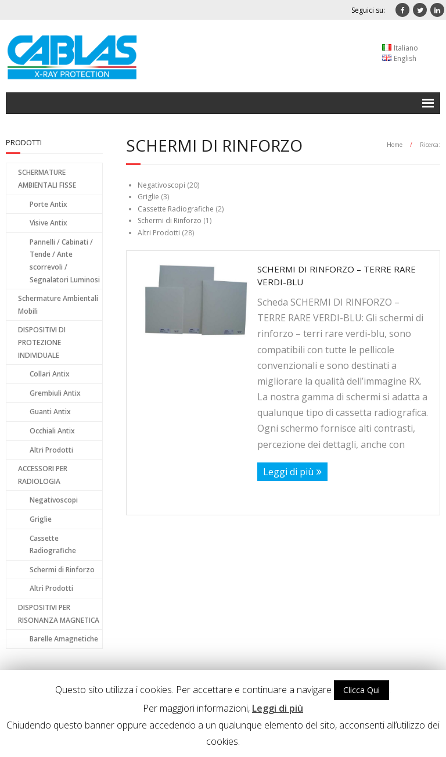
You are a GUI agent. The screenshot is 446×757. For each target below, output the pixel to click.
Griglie (148, 197)
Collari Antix (50, 374)
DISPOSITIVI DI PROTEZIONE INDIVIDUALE (42, 342)
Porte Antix (48, 204)
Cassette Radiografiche (176, 209)
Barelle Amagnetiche (64, 639)
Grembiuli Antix (55, 393)
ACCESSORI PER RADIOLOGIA (42, 475)
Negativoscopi (161, 185)
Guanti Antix (50, 412)
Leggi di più (288, 471)
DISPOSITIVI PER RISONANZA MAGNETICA (58, 613)
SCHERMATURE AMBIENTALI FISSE (47, 178)
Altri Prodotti (159, 233)
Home (394, 145)
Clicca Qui (361, 689)
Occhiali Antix (52, 431)
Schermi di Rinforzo (170, 220)
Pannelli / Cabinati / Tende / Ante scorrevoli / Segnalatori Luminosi (65, 261)
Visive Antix (48, 223)
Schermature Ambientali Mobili (58, 304)
